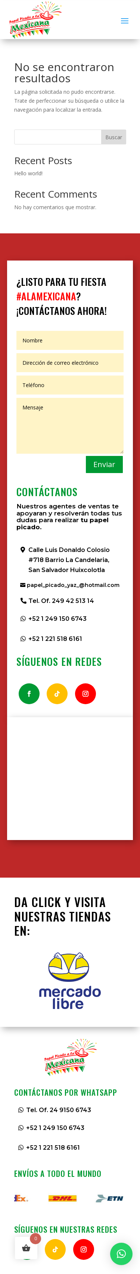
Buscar (113, 137)
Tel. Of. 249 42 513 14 (61, 600)
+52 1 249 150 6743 (57, 618)
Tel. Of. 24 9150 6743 (58, 1110)
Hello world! (28, 173)
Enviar (104, 464)
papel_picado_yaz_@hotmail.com (73, 585)
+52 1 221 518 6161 (55, 638)
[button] (121, 1254)
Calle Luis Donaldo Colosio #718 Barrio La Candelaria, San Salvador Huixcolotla (69, 560)
